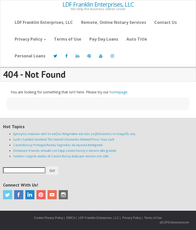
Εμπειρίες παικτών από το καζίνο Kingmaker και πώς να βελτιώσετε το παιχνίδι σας (74, 134)
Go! (52, 170)
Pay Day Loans (103, 39)
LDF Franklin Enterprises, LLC (98, 4)
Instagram (63, 194)
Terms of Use (67, 39)
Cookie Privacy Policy (48, 218)
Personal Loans (30, 56)
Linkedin (29, 194)
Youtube (52, 194)
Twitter (7, 194)
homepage (118, 92)
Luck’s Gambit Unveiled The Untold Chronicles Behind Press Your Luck (63, 139)
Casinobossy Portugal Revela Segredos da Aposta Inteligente (58, 145)
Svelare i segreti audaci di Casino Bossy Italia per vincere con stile (61, 156)
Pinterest (41, 194)
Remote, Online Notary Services (113, 22)
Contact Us (165, 22)
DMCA (70, 218)
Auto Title (136, 39)
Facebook (18, 194)
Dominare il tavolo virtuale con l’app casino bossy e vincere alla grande (64, 151)
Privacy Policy (30, 39)
